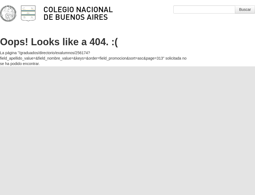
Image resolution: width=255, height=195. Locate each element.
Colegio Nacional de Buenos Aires (78, 13)
